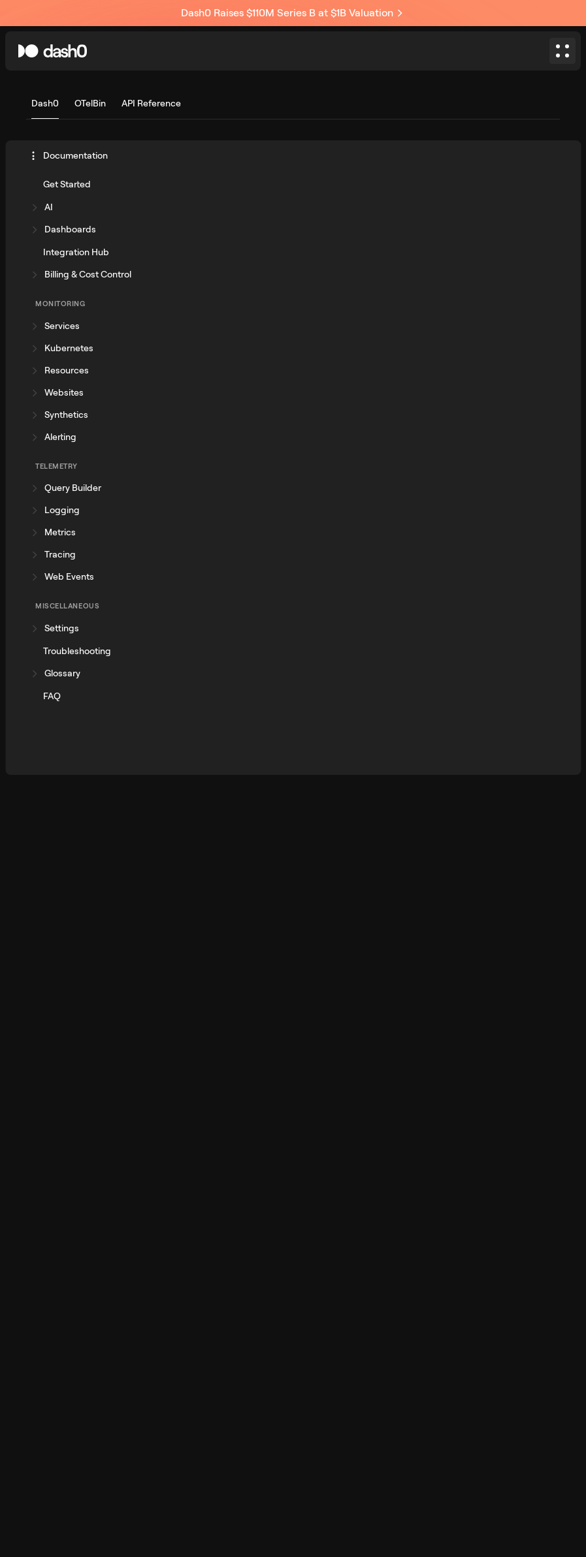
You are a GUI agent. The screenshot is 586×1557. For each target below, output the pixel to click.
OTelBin (90, 103)
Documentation (69, 155)
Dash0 (45, 103)
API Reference (151, 103)
